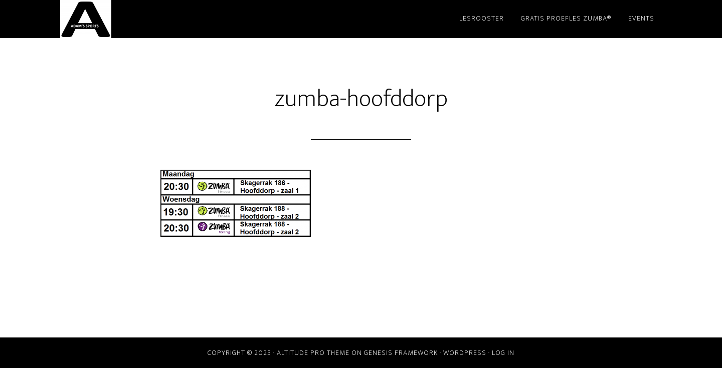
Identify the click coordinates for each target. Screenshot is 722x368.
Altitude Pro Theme (313, 352)
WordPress (464, 352)
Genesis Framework (401, 352)
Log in (503, 352)
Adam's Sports (150, 19)
